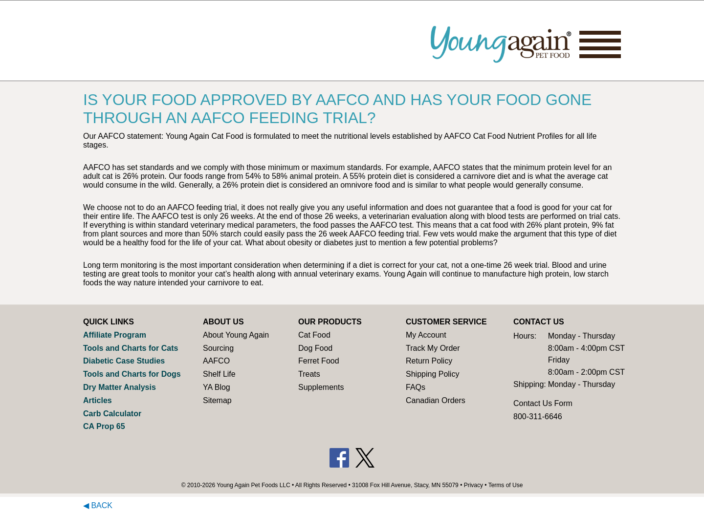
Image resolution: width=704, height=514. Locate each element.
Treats (309, 374)
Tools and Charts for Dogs (132, 374)
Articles (97, 400)
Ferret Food (318, 361)
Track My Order (433, 348)
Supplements (321, 387)
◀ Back (97, 505)
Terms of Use (505, 485)
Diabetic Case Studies (124, 361)
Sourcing (218, 348)
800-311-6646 (537, 416)
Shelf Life (219, 374)
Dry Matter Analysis (119, 387)
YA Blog (216, 387)
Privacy (473, 485)
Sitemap (217, 400)
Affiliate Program (114, 335)
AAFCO (216, 361)
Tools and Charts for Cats (130, 348)
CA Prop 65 (104, 426)
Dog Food (315, 348)
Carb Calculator (112, 413)
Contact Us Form (542, 403)
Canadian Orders (435, 400)
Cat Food (314, 335)
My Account (426, 335)
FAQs (415, 387)
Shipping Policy (432, 374)
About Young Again (236, 335)
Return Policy (429, 361)
